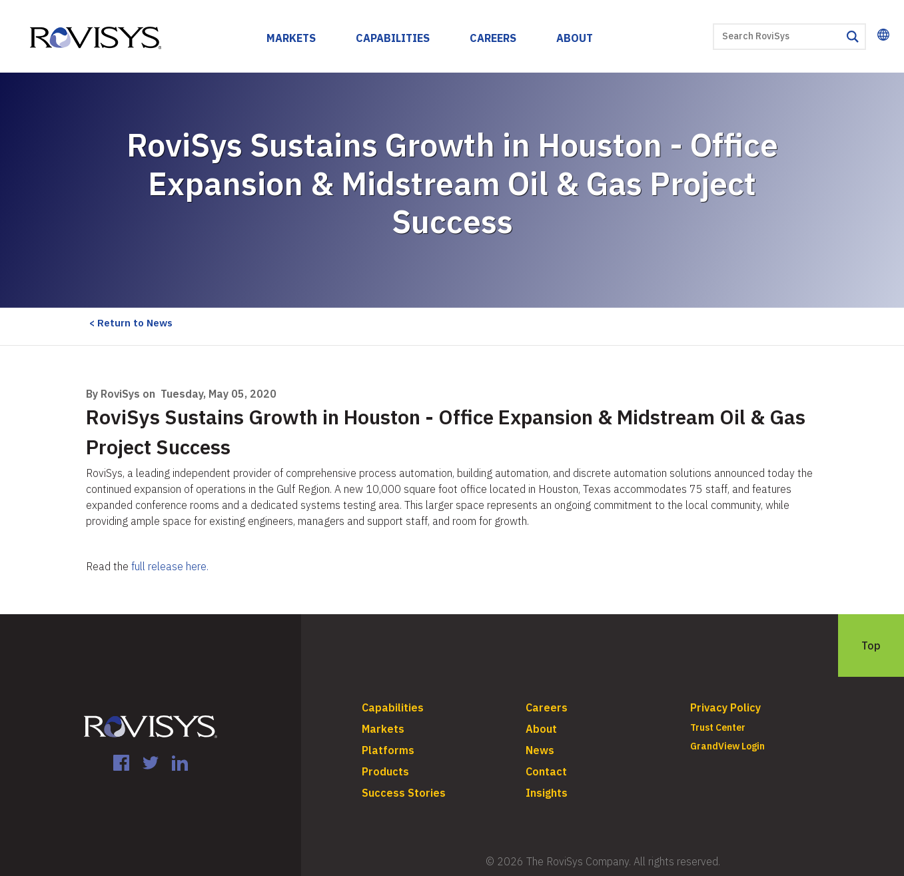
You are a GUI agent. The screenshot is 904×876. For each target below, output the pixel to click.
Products (385, 771)
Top (871, 645)
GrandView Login (727, 746)
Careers (493, 38)
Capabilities (393, 38)
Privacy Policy (725, 707)
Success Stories (404, 792)
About (574, 38)
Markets (291, 38)
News (540, 750)
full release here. (170, 566)
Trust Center (717, 727)
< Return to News (131, 322)
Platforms (388, 750)
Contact (546, 771)
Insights (547, 792)
